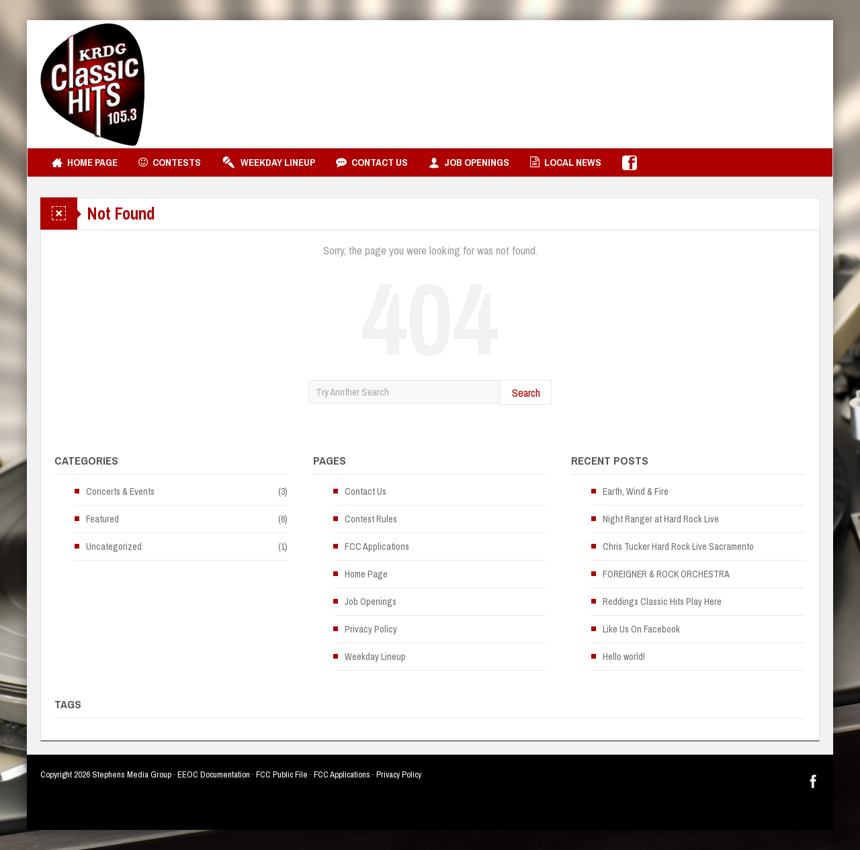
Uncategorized (114, 546)
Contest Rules (371, 519)
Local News (565, 162)
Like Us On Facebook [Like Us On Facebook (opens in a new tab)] (641, 629)
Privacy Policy (371, 629)
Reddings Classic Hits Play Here (662, 602)
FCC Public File (282, 774)
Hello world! (624, 657)
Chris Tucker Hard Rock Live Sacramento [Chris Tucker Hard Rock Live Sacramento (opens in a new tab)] (678, 546)
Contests (169, 162)
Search (526, 392)
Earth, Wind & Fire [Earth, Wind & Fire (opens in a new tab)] (636, 491)
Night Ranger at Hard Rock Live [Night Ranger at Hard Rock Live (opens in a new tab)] (661, 519)
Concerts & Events (120, 491)
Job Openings (469, 162)
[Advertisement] (575, 84)
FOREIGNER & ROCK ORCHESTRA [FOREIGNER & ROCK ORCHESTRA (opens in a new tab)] (666, 574)
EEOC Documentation (213, 774)
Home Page (85, 162)
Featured (102, 519)
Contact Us (372, 162)
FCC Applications (377, 546)
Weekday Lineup (268, 162)
